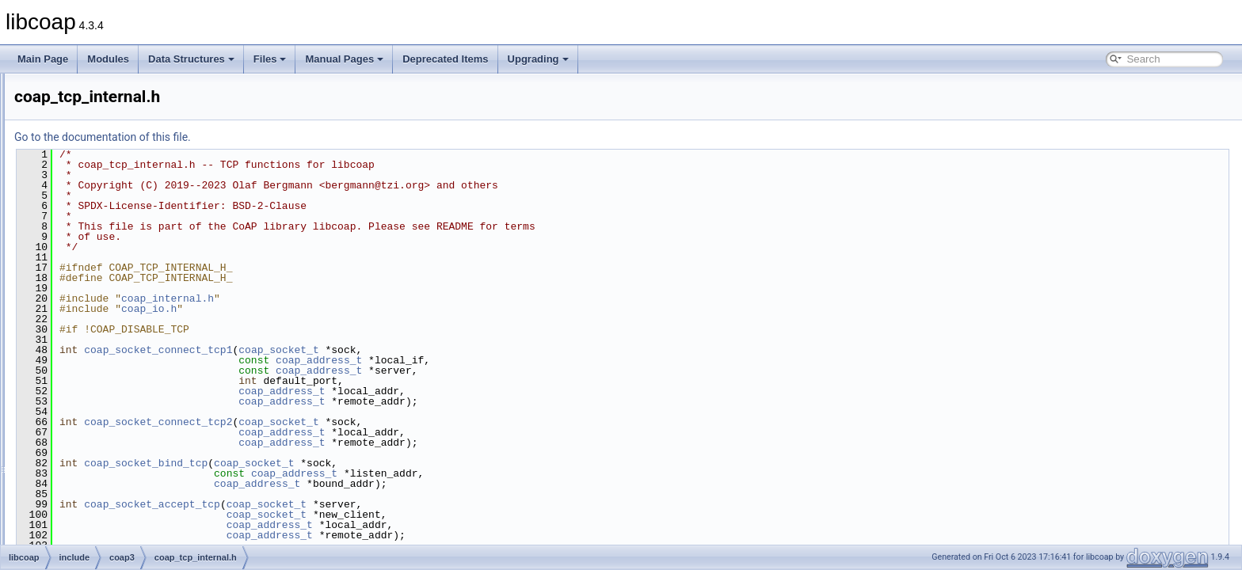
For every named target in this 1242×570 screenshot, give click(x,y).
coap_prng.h (116, 159)
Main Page (42, 59)
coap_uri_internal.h (130, 368)
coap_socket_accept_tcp (350, 504)
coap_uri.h (112, 351)
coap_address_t (517, 360)
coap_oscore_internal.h (139, 107)
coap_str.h (112, 264)
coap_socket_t (476, 350)
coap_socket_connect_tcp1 (356, 350)
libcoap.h (109, 421)
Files (270, 59)
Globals (56, 490)
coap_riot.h (113, 212)
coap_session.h (123, 229)
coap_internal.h (365, 298)
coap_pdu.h (115, 125)
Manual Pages (344, 59)
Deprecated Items (445, 59)
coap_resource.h (125, 177)
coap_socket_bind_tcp (344, 463)
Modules (108, 59)
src (71, 456)
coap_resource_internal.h (143, 194)
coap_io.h (347, 309)
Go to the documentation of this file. (300, 137)
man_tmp (72, 473)
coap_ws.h (112, 386)
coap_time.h (116, 334)
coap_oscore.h (121, 90)
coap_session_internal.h (141, 247)
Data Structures (191, 59)
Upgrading (538, 59)
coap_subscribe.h (127, 281)
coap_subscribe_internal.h (145, 299)
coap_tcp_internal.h (131, 316)
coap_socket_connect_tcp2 (356, 422)
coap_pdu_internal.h (133, 142)
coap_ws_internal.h (131, 403)
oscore (92, 438)
